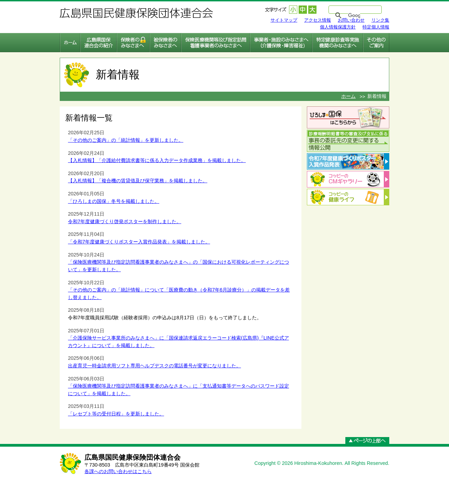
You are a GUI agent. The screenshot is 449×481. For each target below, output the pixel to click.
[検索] (354, 15)
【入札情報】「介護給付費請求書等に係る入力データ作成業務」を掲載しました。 (157, 160)
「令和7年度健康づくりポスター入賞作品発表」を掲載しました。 (139, 241)
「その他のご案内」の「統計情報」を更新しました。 (125, 140)
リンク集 (380, 20)
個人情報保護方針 (338, 27)
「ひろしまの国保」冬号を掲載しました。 (113, 201)
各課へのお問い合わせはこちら (118, 471)
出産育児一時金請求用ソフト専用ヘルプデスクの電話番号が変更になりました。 (154, 365)
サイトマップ (283, 20)
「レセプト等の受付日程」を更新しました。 (116, 413)
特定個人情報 (375, 27)
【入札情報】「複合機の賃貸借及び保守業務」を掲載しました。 (137, 180)
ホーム (348, 96)
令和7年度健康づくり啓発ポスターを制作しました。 (124, 221)
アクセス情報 (317, 20)
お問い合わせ (351, 20)
